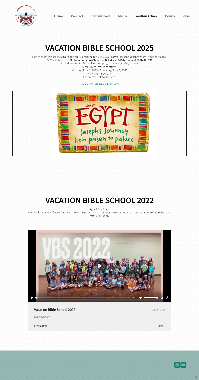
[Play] (31, 297)
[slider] (83, 297)
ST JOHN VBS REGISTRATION (100, 83)
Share (161, 325)
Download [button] (40, 325)
